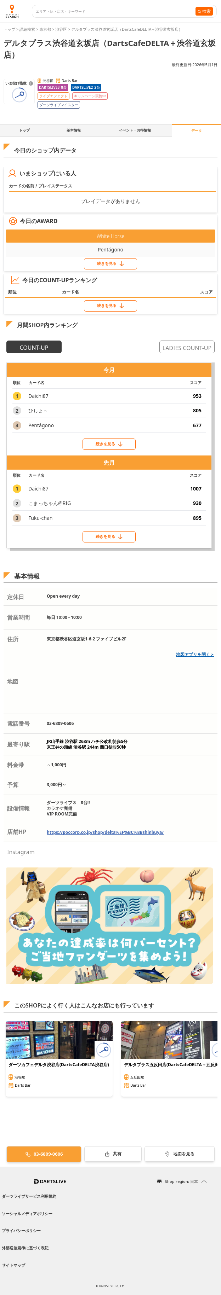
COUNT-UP (34, 348)
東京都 (45, 29)
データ (196, 130)
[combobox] (116, 11)
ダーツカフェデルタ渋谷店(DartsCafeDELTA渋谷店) (58, 1065)
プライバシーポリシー (21, 1230)
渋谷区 (61, 29)
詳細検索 (27, 29)
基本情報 (74, 130)
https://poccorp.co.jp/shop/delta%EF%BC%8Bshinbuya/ (105, 832)
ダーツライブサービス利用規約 (29, 1196)
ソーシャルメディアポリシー (27, 1213)
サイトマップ (13, 1265)
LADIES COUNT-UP (187, 348)
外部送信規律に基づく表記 (25, 1247)
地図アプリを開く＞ (195, 654)
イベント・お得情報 (135, 130)
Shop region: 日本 (181, 1181)
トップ (10, 29)
